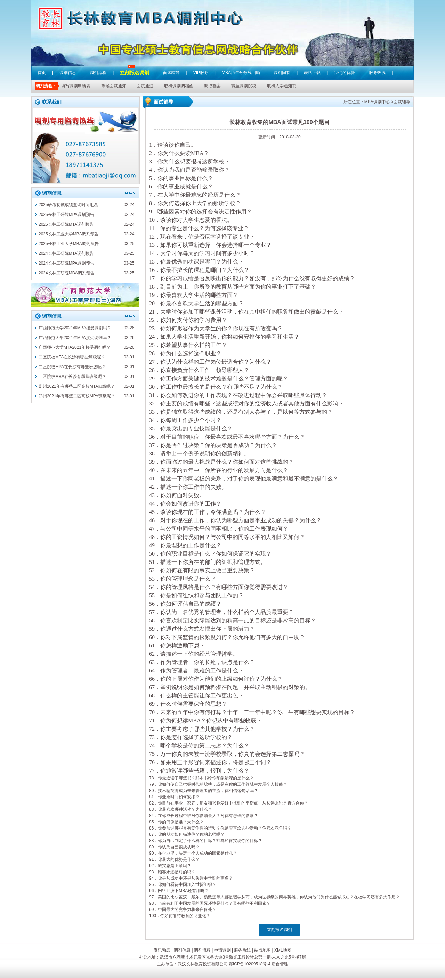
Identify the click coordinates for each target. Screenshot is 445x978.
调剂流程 (98, 72)
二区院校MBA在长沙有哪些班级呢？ (72, 376)
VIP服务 (200, 72)
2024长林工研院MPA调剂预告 (66, 263)
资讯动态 (162, 950)
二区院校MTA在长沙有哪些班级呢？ (72, 357)
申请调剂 (222, 950)
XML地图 (282, 950)
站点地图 (262, 950)
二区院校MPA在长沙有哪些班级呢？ (72, 366)
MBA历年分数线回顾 (241, 72)
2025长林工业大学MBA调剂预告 (69, 234)
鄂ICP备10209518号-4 (249, 964)
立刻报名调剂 (134, 67)
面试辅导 (171, 72)
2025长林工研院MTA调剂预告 (66, 224)
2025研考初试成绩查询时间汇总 (68, 204)
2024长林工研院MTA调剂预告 (66, 253)
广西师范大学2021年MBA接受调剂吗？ (75, 327)
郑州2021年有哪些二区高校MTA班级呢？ (77, 386)
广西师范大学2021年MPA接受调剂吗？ (75, 337)
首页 (42, 72)
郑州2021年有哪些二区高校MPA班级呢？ (77, 396)
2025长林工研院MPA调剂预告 (66, 214)
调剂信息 (67, 72)
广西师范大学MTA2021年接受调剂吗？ (75, 347)
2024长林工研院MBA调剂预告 (67, 272)
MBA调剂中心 (377, 101)
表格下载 (312, 72)
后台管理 (280, 964)
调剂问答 (282, 72)
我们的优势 (344, 72)
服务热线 (377, 72)
